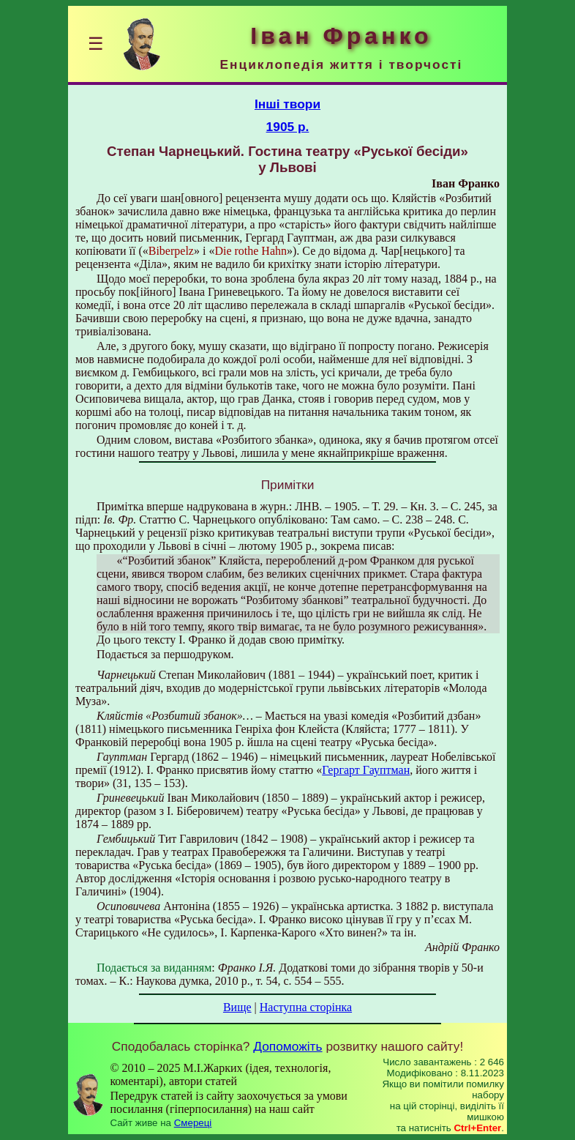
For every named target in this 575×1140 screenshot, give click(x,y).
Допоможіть (287, 1046)
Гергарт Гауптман (366, 770)
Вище (237, 1007)
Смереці (193, 1122)
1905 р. (287, 126)
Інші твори (287, 104)
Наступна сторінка (306, 1007)
